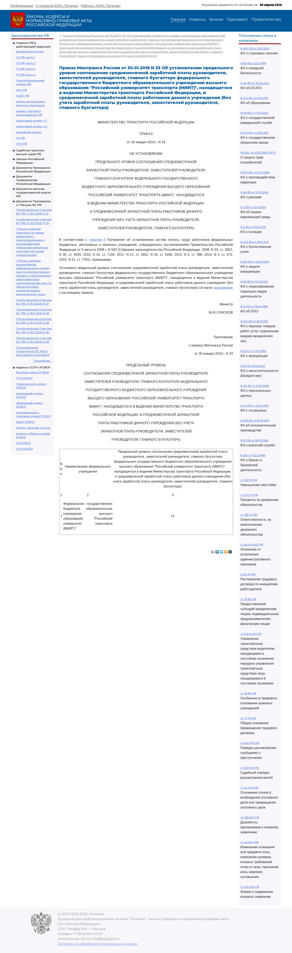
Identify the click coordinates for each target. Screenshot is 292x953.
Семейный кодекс (29, 132)
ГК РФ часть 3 (25, 68)
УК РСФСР (23, 443)
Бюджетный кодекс (30, 51)
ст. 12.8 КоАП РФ (251, 633)
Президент (237, 19)
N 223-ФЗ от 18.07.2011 (254, 321)
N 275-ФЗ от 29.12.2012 (254, 132)
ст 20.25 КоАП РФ (251, 544)
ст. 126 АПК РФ (249, 817)
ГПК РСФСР (24, 378)
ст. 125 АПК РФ (249, 887)
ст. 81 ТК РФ (247, 574)
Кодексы (197, 19)
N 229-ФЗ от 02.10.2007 (255, 420)
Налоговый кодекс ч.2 (31, 126)
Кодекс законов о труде (33, 427)
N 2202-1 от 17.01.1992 (253, 351)
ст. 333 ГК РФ (248, 480)
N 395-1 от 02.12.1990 (253, 455)
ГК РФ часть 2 (25, 63)
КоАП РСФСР (25, 422)
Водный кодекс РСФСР (32, 372)
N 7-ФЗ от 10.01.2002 (253, 207)
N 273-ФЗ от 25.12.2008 (254, 172)
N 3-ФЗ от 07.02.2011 (253, 227)
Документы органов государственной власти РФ (33, 192)
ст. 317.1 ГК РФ (249, 495)
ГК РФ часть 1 (25, 57)
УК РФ (20, 138)
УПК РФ (21, 143)
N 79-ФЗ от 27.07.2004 (254, 113)
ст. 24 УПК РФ (249, 787)
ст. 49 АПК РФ (249, 842)
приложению (223, 287)
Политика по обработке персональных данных (98, 944)
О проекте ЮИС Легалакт (57, 6)
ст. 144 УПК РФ (249, 743)
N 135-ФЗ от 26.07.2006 (254, 261)
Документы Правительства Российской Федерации (33, 180)
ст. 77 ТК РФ (248, 718)
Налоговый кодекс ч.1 (31, 120)
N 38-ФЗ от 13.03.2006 (254, 192)
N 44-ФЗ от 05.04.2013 (254, 405)
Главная (178, 19)
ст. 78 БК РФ (248, 599)
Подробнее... (43, 360)
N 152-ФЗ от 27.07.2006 (254, 385)
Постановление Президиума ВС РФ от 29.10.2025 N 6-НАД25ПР (33, 351)
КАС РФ (21, 90)
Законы (216, 19)
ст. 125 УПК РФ (249, 767)
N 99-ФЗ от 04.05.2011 (254, 281)
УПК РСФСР (24, 448)
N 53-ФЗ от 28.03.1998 (254, 440)
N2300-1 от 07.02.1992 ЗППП (258, 152)
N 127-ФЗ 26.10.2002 (252, 366)
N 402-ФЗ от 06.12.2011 (254, 242)
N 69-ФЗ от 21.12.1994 (253, 63)
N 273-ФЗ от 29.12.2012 (254, 98)
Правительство (266, 19)
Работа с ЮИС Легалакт (101, 6)
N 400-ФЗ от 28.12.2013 (254, 48)
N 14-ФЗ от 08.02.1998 (254, 306)
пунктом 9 (97, 239)
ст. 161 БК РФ (248, 693)
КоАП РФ (22, 95)
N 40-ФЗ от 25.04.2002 (254, 83)
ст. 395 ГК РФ (248, 514)
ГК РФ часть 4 (26, 74)
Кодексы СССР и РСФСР (33, 367)
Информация (21, 6)
